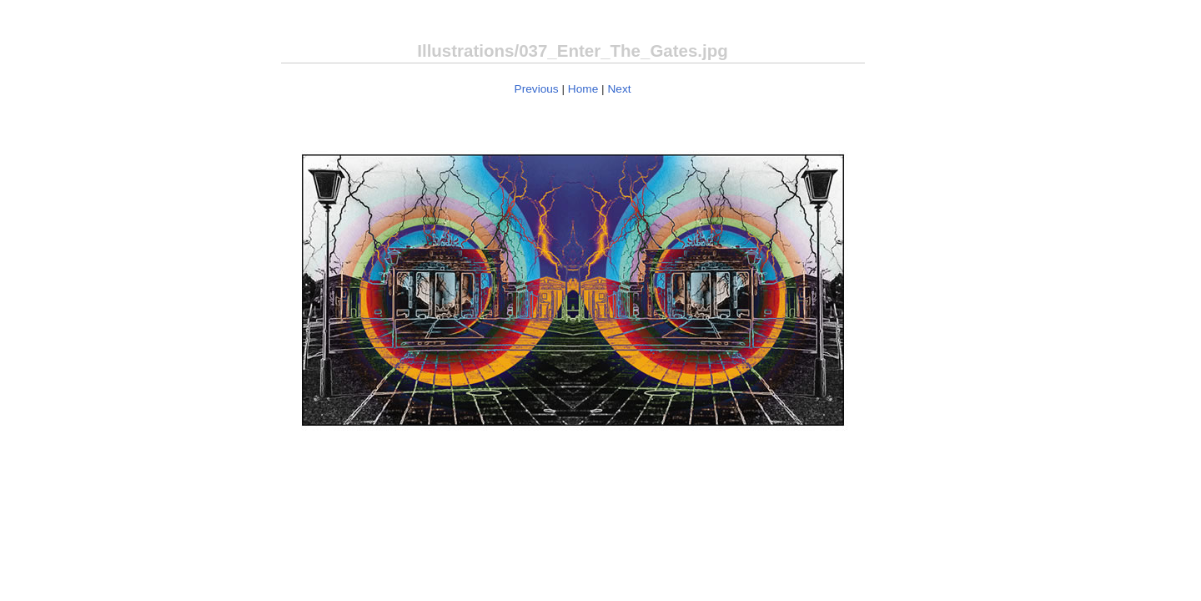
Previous (537, 89)
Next (619, 89)
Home (583, 89)
